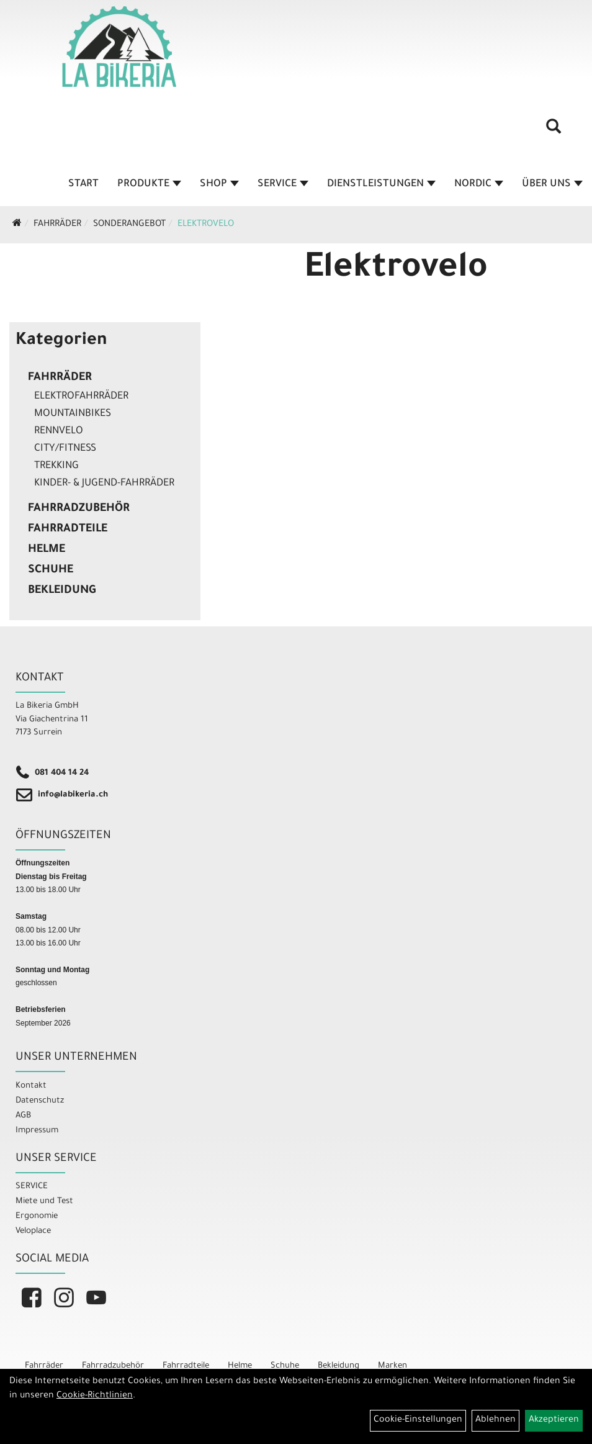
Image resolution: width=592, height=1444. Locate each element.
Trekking (56, 466)
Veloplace (33, 1231)
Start (83, 184)
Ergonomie (37, 1216)
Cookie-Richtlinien (94, 1396)
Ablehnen (495, 1420)
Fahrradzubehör (79, 509)
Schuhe (50, 570)
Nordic (478, 184)
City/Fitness (65, 448)
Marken (392, 1366)
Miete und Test (44, 1201)
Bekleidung (62, 591)
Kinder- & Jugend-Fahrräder (104, 483)
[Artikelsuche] (553, 131)
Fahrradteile (67, 529)
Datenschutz (40, 1101)
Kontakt (31, 1086)
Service (283, 184)
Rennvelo (58, 431)
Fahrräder (57, 225)
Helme (46, 550)
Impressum (37, 1130)
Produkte (149, 184)
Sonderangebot (129, 225)
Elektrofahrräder (81, 396)
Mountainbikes (72, 414)
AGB (23, 1116)
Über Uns (552, 184)
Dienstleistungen (381, 184)
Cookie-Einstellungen (418, 1420)
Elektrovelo (205, 225)
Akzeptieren (554, 1420)
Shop (219, 184)
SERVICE (32, 1186)
